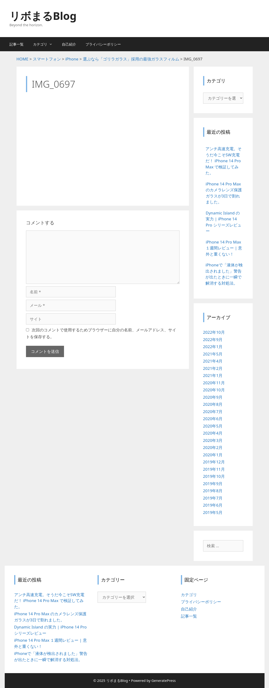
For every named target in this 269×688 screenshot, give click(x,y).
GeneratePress (163, 680)
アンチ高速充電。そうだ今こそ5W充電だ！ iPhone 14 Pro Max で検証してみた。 (49, 600)
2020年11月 (214, 382)
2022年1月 (213, 346)
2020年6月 (213, 418)
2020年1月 (213, 454)
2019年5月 (213, 512)
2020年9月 (213, 397)
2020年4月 (213, 433)
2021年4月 (213, 361)
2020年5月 (213, 426)
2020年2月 (213, 447)
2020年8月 (213, 404)
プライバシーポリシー (103, 44)
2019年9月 (213, 483)
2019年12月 (214, 462)
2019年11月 (214, 469)
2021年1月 (213, 375)
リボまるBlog (43, 16)
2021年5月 (213, 354)
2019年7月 (213, 498)
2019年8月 (213, 490)
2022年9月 (213, 339)
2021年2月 (213, 368)
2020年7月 (213, 411)
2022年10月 (214, 332)
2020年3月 (213, 440)
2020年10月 (214, 390)
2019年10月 (214, 476)
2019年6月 (213, 505)
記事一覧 (16, 44)
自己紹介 (69, 44)
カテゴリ (45, 44)
